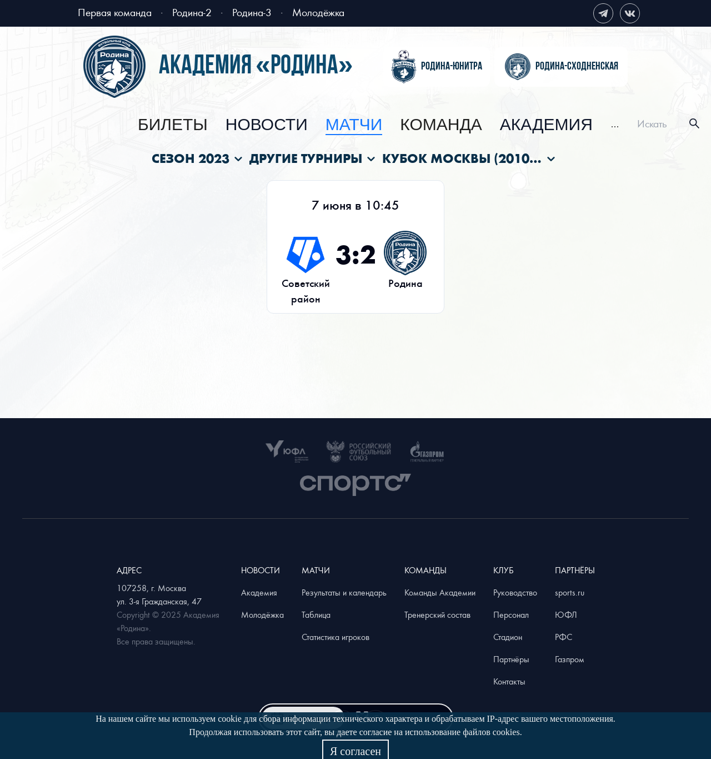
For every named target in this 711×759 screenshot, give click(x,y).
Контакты (509, 681)
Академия (546, 125)
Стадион (507, 636)
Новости (267, 125)
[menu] (378, 124)
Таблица (316, 614)
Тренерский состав (437, 614)
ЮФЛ (566, 614)
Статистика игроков (335, 636)
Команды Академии (439, 592)
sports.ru (569, 592)
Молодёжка (318, 12)
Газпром (569, 658)
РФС (563, 636)
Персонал (511, 614)
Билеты (173, 125)
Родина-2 (192, 12)
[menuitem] (173, 125)
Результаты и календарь (344, 592)
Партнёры (511, 658)
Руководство (515, 592)
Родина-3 (252, 12)
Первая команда (115, 12)
